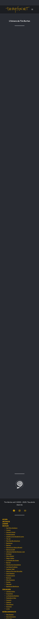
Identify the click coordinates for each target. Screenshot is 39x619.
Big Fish (8, 562)
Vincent (8, 530)
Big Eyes (8, 577)
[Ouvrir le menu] (32, 9)
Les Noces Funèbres (11, 567)
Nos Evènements (11, 616)
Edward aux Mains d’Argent (14, 547)
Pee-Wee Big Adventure (13, 541)
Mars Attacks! (10, 556)
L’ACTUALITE (6, 521)
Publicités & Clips (11, 598)
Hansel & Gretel (10, 532)
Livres (8, 608)
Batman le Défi (10, 549)
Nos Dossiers (10, 614)
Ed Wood (8, 554)
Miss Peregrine (10, 580)
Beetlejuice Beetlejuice (12, 586)
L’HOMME (5, 523)
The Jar (8, 538)
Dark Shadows (10, 573)
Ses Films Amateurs (11, 528)
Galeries (8, 602)
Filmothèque (9, 604)
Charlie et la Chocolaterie (13, 564)
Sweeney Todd (10, 569)
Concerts (8, 600)
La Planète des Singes (12, 560)
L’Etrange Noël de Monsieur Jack (15, 552)
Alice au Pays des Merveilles (14, 571)
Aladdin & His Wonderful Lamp (15, 536)
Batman (8, 545)
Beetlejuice (9, 543)
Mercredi (8, 584)
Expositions (9, 593)
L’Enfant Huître (10, 591)
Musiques (9, 606)
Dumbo (8, 582)
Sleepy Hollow (10, 558)
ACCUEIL (5, 519)
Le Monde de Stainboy (12, 596)
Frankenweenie (10, 534)
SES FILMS (5, 526)
